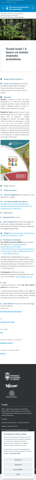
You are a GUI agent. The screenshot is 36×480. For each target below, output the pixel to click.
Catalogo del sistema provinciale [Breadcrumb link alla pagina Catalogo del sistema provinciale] (9, 15)
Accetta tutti (18, 460)
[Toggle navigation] (3, 8)
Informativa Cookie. (15, 453)
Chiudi (18, 474)
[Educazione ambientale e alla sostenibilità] (7, 8)
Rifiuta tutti (18, 465)
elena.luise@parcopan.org (11, 253)
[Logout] (34, 469)
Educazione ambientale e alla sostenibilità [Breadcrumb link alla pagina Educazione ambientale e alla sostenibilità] (12, 13)
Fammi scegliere (18, 469)
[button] (32, 8)
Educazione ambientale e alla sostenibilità (19, 8)
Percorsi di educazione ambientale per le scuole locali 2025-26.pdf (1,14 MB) (18, 234)
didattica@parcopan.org (26, 251)
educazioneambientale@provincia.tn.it (17, 430)
